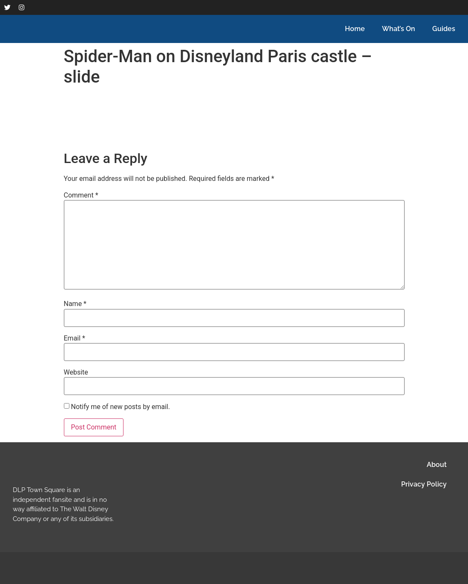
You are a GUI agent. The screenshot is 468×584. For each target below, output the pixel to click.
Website (76, 372)
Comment (81, 195)
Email (74, 338)
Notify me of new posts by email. (120, 407)
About (437, 465)
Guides (443, 29)
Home (355, 29)
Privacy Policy (424, 484)
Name (75, 304)
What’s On (398, 29)
